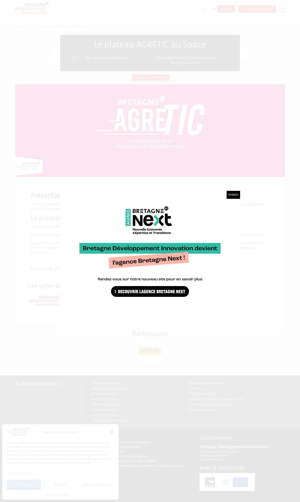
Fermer (233, 195)
